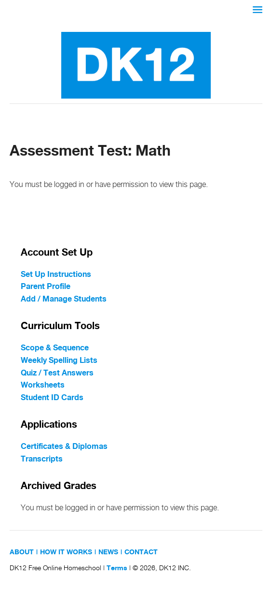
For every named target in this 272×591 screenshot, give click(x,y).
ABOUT (22, 552)
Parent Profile (45, 287)
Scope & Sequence (55, 348)
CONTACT (141, 552)
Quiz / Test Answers (57, 373)
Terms (117, 568)
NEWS (108, 552)
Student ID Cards (52, 398)
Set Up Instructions (56, 275)
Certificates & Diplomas (64, 447)
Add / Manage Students (64, 299)
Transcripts (42, 459)
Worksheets (43, 385)
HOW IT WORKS (66, 552)
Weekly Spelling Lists (59, 361)
